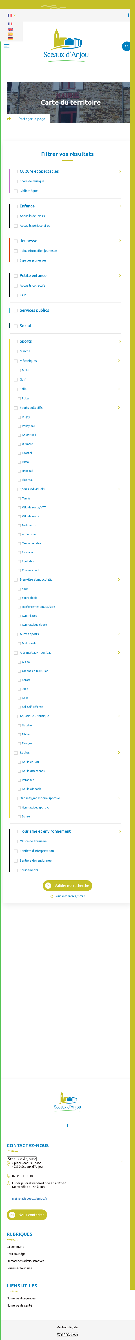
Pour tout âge (16, 1254)
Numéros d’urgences (21, 1298)
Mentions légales (68, 1327)
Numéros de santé (19, 1305)
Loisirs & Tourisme (19, 1268)
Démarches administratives (25, 1261)
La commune (15, 1246)
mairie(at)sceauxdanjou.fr (29, 1198)
